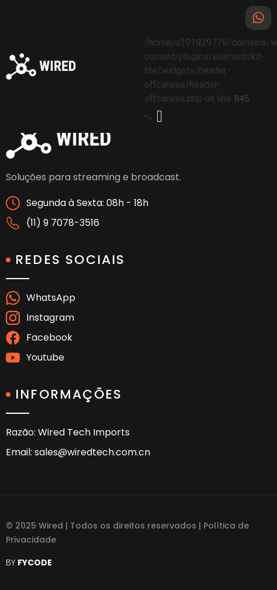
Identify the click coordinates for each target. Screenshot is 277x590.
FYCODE (35, 562)
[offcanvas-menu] (159, 116)
